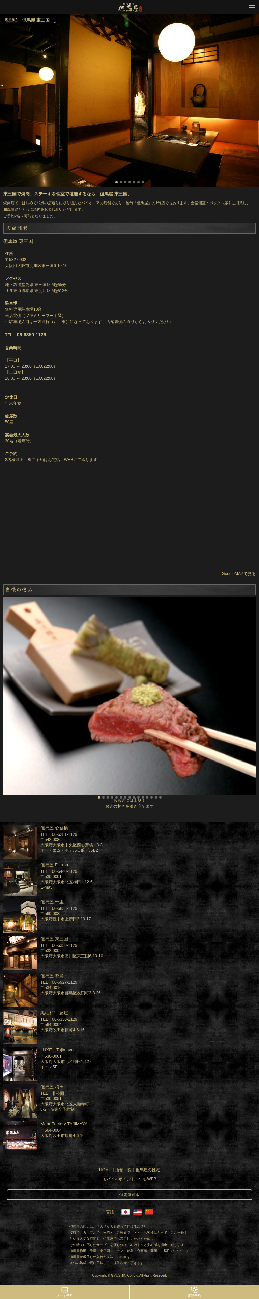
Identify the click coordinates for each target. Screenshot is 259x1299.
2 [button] (121, 182)
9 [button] (134, 797)
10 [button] (138, 797)
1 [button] (116, 182)
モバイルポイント (119, 1179)
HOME (105, 1169)
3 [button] (125, 182)
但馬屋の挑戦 (148, 1169)
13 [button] (151, 797)
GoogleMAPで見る (239, 573)
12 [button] (147, 797)
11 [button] (143, 797)
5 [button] (134, 182)
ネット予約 (64, 1296)
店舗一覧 (123, 1169)
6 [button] (138, 182)
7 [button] (143, 182)
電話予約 (194, 1296)
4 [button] (129, 182)
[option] (129, 100)
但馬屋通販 (129, 1194)
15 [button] (160, 797)
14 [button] (156, 797)
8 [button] (129, 797)
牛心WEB (147, 1179)
